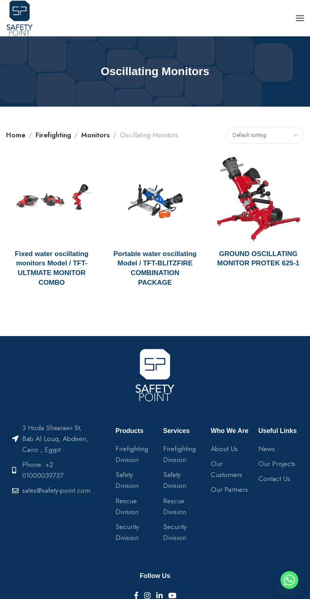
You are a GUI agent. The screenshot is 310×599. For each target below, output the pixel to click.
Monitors (95, 135)
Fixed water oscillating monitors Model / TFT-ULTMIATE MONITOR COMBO (51, 268)
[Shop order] (265, 135)
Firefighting (53, 135)
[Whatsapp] (289, 580)
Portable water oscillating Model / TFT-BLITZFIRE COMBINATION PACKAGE (155, 268)
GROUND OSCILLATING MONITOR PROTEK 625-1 (258, 258)
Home (15, 135)
